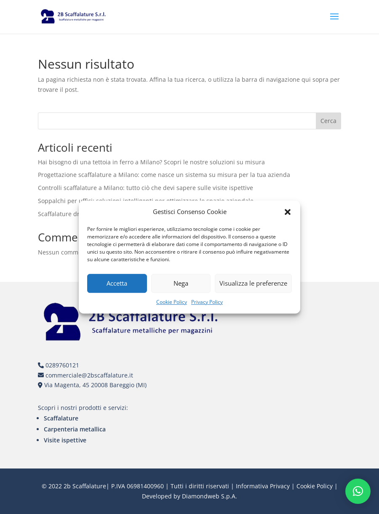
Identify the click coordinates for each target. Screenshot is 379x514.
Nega (180, 283)
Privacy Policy (207, 301)
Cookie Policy (171, 301)
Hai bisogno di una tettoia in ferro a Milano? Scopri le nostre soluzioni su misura (151, 162)
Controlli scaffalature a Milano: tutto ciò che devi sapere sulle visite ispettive (145, 188)
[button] (287, 212)
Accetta (117, 283)
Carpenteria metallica (75, 429)
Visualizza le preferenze (253, 283)
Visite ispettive (65, 440)
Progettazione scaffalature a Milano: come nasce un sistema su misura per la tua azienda (164, 175)
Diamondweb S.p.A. (209, 496)
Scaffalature (61, 418)
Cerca (328, 121)
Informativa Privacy (263, 486)
